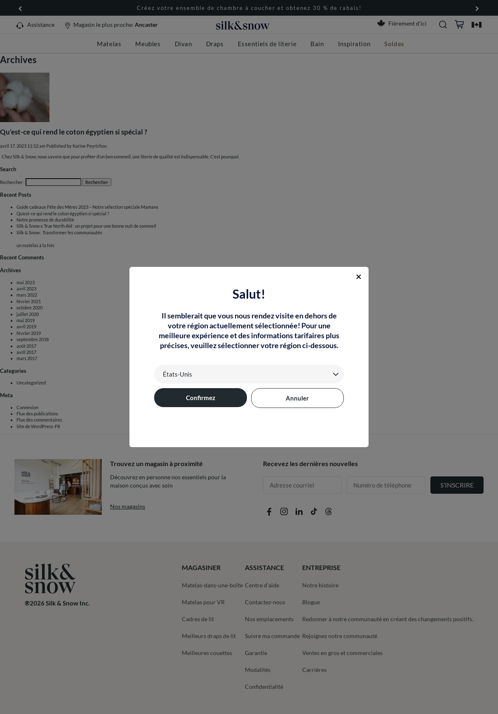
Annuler (297, 398)
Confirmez (200, 397)
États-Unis (177, 374)
